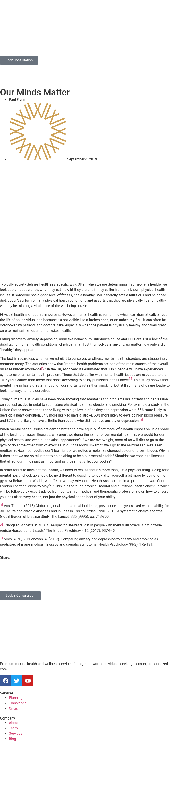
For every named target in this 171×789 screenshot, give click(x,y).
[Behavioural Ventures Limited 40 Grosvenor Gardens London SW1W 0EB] (85, 764)
